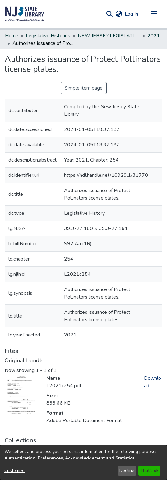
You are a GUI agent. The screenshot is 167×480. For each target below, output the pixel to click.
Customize (14, 470)
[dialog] (83, 462)
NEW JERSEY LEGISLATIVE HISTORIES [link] (109, 35)
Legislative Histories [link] (48, 35)
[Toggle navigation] (153, 14)
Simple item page (84, 88)
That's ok (149, 470)
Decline (126, 470)
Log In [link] (132, 14)
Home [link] (11, 35)
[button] (24, 14)
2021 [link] (153, 35)
